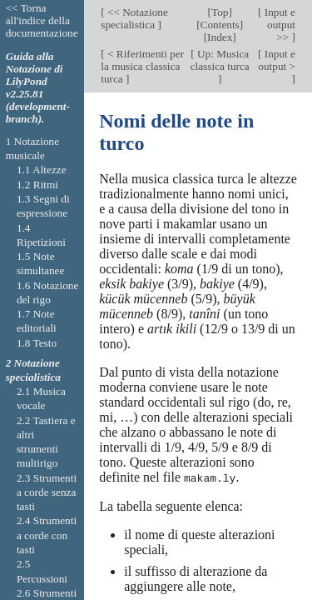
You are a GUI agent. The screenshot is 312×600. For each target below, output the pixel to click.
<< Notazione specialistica (134, 18)
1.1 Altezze (42, 169)
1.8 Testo (37, 343)
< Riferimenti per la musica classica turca (142, 66)
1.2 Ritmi (37, 184)
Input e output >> (278, 24)
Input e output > (276, 60)
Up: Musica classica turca (220, 60)
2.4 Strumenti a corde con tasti (47, 535)
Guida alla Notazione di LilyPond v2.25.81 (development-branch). (38, 87)
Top (219, 12)
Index (219, 37)
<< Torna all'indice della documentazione (42, 20)
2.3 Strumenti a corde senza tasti (47, 492)
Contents (220, 24)
